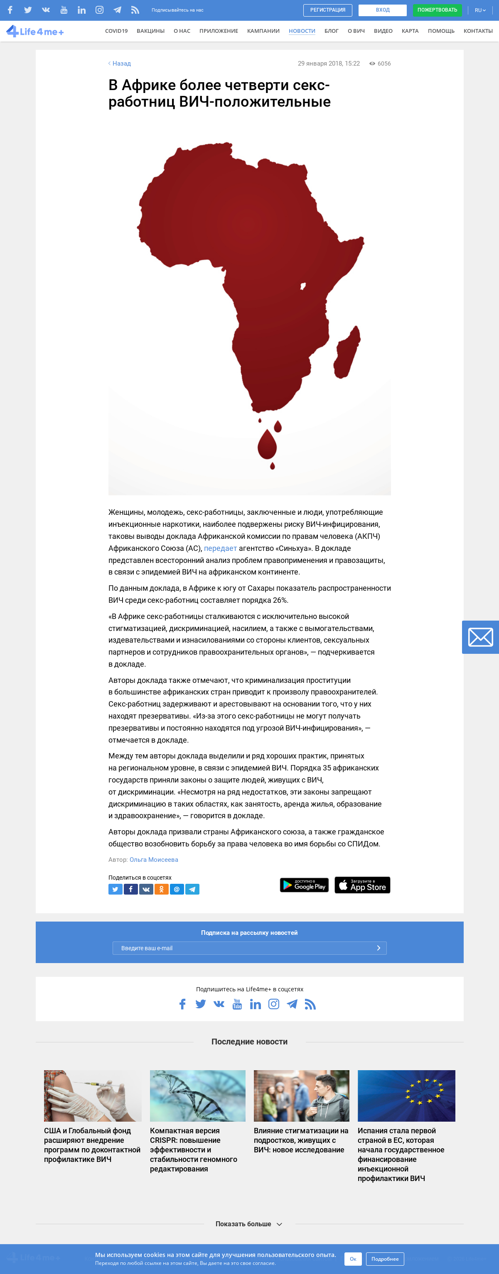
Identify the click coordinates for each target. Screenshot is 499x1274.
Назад (119, 63)
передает (220, 548)
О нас (182, 30)
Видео (383, 30)
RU (480, 10)
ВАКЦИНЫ (151, 30)
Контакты (478, 30)
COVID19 (116, 30)
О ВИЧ (356, 30)
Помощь (441, 30)
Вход (383, 10)
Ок (353, 1258)
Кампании (263, 30)
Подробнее (385, 1258)
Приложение (218, 30)
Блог (331, 30)
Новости (302, 30)
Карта (410, 30)
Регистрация (327, 10)
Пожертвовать (437, 10)
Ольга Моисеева (154, 859)
